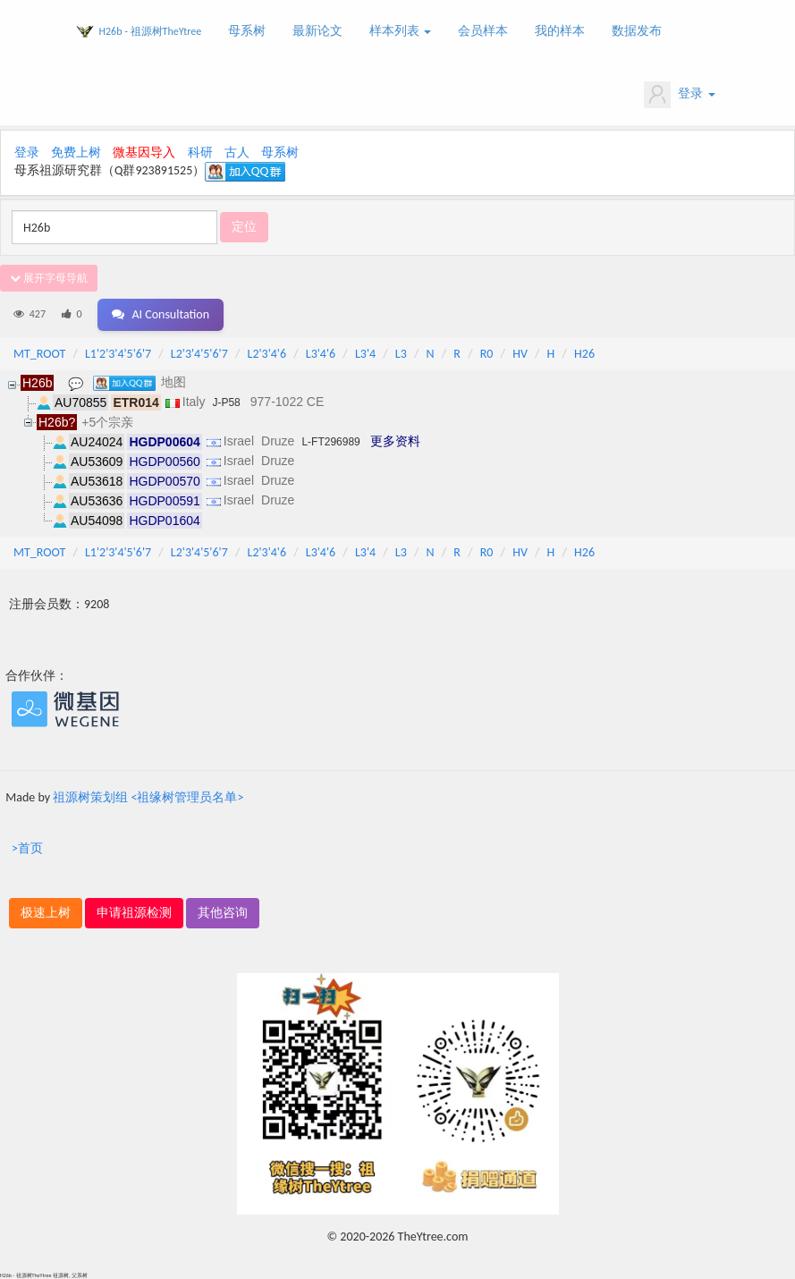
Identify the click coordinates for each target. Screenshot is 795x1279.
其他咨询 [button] (223, 912)
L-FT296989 (330, 442)
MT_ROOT (39, 353)
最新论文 (317, 30)
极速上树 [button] (46, 912)
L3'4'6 (320, 353)
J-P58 (226, 402)
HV (520, 353)
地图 (173, 382)
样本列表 (400, 30)
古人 (236, 152)
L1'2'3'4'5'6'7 (118, 353)
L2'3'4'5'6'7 (199, 353)
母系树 (247, 30)
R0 (487, 353)
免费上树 (76, 152)
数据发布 (637, 30)
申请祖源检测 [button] (134, 912)
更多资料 (395, 441)
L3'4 (365, 353)
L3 (401, 353)
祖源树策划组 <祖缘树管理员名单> (148, 797)
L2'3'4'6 (267, 353)
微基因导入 (144, 152)
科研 (200, 152)
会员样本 (483, 30)
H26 (584, 353)
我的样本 (560, 30)
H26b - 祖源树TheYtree (150, 31)
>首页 (27, 848)
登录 (679, 94)
